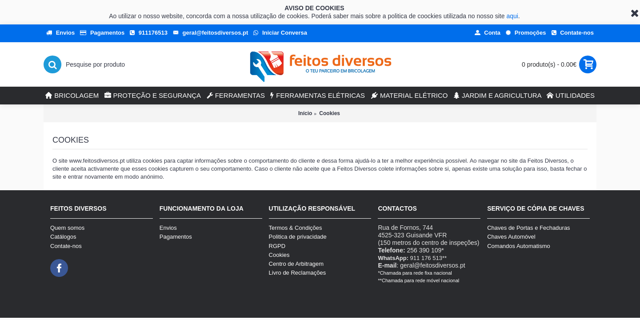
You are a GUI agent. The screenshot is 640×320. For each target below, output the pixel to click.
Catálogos (63, 236)
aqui (512, 16)
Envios (168, 227)
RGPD (277, 246)
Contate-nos (66, 246)
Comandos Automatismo (518, 246)
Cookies (329, 113)
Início (305, 113)
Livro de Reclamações (297, 272)
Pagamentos (176, 236)
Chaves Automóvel (511, 236)
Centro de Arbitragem (296, 263)
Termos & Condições (295, 227)
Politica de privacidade (298, 236)
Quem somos (67, 227)
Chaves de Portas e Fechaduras (528, 227)
